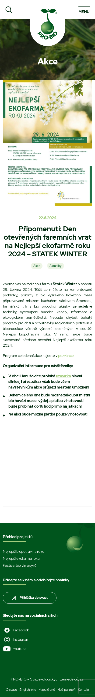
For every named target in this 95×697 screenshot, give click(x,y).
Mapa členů (47, 689)
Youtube (15, 648)
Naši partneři (66, 689)
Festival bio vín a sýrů (19, 565)
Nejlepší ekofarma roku (21, 558)
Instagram (16, 639)
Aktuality (55, 266)
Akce (36, 266)
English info (27, 689)
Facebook (16, 630)
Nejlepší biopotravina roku (23, 551)
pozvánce (66, 355)
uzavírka (63, 376)
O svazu (11, 689)
